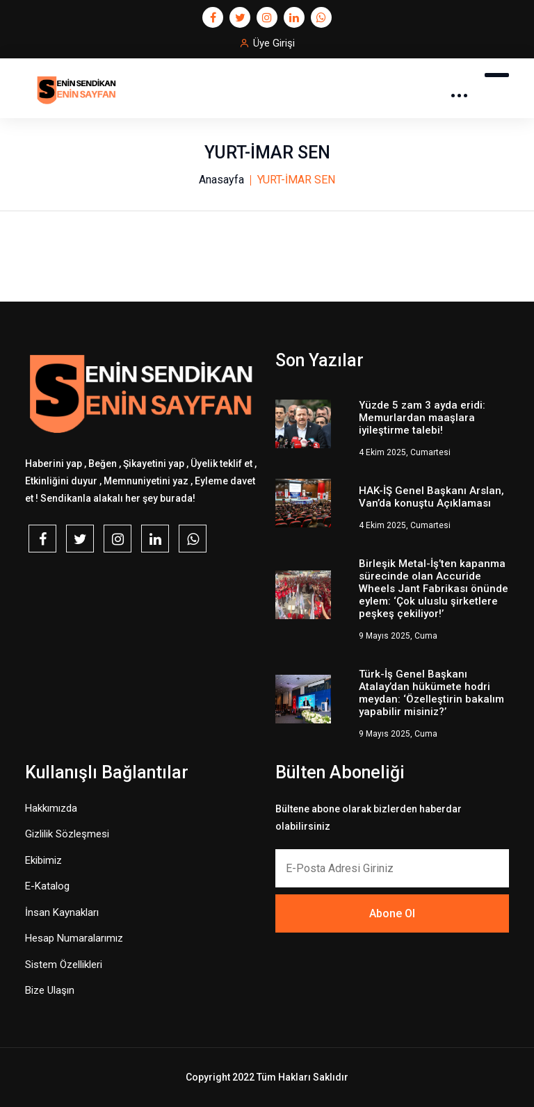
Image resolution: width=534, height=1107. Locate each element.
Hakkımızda (51, 808)
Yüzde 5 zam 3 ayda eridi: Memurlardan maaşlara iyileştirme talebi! (422, 417)
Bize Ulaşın (49, 990)
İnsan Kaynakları (62, 912)
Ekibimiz (43, 860)
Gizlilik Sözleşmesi (67, 834)
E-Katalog (47, 886)
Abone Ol (392, 913)
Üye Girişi (274, 43)
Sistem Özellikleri (63, 964)
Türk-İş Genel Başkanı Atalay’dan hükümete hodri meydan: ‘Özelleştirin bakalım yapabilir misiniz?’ (431, 693)
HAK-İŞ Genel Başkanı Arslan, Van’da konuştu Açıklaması (431, 496)
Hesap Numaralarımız (74, 938)
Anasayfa (221, 179)
